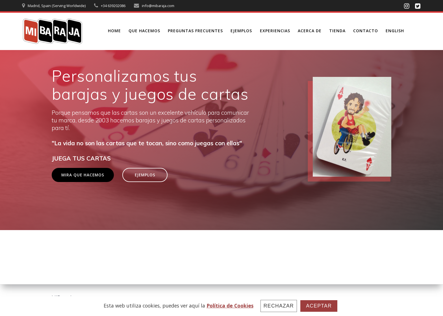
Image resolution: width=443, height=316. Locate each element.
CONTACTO (365, 30)
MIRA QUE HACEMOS (82, 175)
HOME (114, 30)
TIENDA (337, 30)
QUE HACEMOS (144, 30)
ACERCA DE (310, 30)
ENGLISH (395, 30)
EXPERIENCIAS (275, 30)
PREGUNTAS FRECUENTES (195, 30)
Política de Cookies (230, 305)
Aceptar (319, 306)
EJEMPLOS (241, 30)
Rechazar (279, 306)
